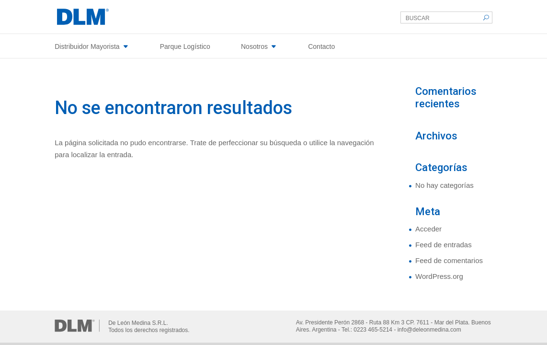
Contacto (321, 46)
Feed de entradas (443, 245)
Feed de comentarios (449, 260)
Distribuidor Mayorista (87, 46)
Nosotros (254, 46)
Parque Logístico (185, 46)
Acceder (428, 229)
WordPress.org (439, 276)
